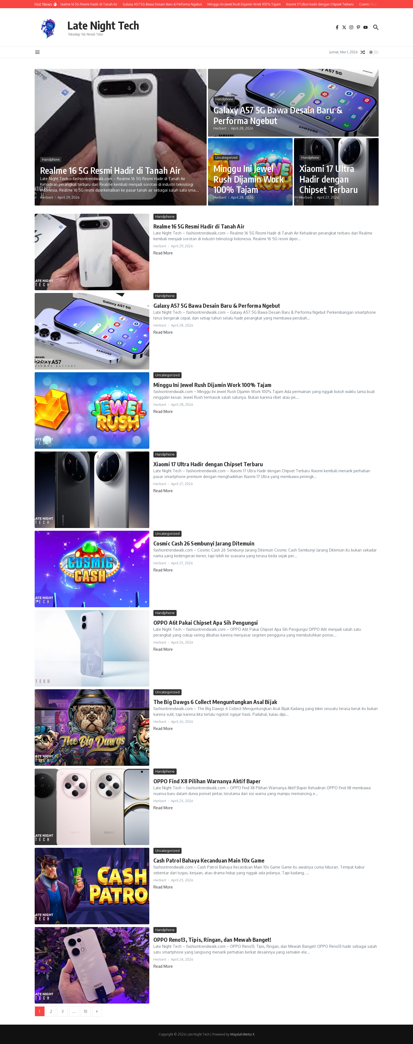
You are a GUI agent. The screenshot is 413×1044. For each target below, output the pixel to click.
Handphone (51, 159)
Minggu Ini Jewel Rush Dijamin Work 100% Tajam (248, 179)
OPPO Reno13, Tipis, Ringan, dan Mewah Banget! (212, 939)
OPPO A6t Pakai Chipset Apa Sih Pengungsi (205, 622)
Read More (163, 253)
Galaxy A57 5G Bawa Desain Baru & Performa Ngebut (277, 115)
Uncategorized (226, 158)
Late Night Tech (103, 25)
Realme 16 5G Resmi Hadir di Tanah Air (110, 170)
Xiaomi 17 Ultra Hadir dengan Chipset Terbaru (328, 179)
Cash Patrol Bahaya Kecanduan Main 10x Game (208, 860)
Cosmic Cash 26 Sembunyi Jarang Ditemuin (204, 543)
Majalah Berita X (242, 1034)
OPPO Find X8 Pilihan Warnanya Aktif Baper (207, 781)
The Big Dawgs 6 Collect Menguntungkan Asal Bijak (215, 701)
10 (85, 1011)
